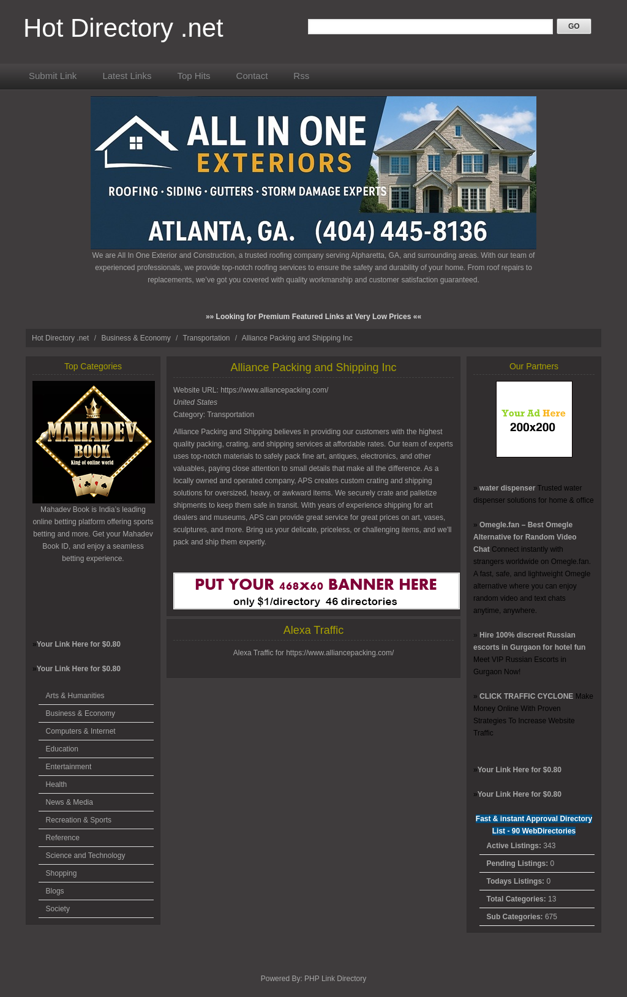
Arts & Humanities (75, 695)
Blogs (55, 891)
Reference (63, 837)
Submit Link (53, 75)
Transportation (207, 338)
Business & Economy (137, 338)
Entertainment (69, 766)
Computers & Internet (81, 731)
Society (58, 909)
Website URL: (196, 390)
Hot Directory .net (123, 27)
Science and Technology (86, 855)
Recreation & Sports (78, 820)
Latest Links (126, 75)
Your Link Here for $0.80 (79, 644)
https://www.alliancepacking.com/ (274, 390)
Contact (252, 75)
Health (56, 784)
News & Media (69, 802)
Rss (301, 75)
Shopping (61, 873)
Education (62, 749)
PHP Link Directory (335, 978)
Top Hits (193, 75)
